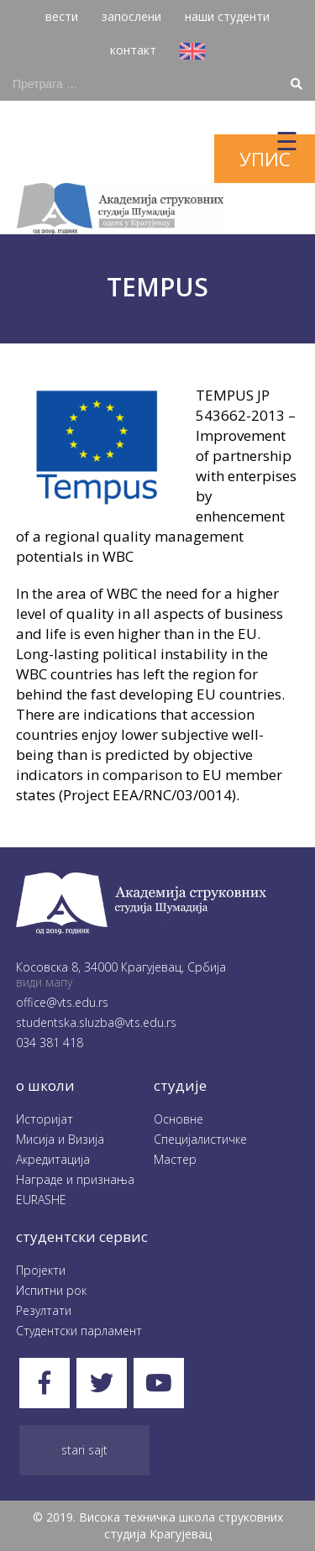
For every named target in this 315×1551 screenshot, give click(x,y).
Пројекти (41, 1270)
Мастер (175, 1159)
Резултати (43, 1310)
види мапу (44, 982)
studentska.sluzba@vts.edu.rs (96, 1022)
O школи (45, 1085)
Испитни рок (51, 1290)
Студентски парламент (79, 1331)
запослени (131, 16)
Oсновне (178, 1119)
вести (61, 16)
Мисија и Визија (60, 1139)
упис (265, 158)
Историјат (44, 1119)
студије (180, 1085)
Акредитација (53, 1159)
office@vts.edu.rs (62, 1002)
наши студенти (227, 16)
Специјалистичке (200, 1139)
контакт (133, 50)
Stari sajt (84, 1450)
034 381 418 (49, 1043)
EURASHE (41, 1200)
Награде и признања (75, 1179)
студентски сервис (82, 1236)
